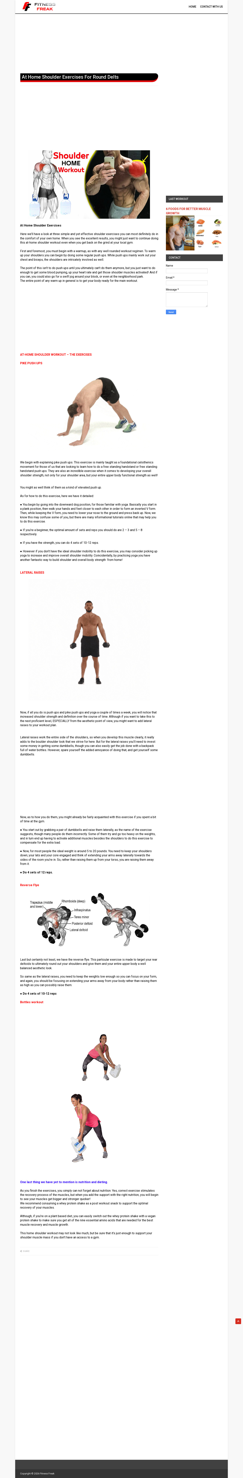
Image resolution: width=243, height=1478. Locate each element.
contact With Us (211, 6)
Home (192, 6)
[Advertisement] (121, 42)
